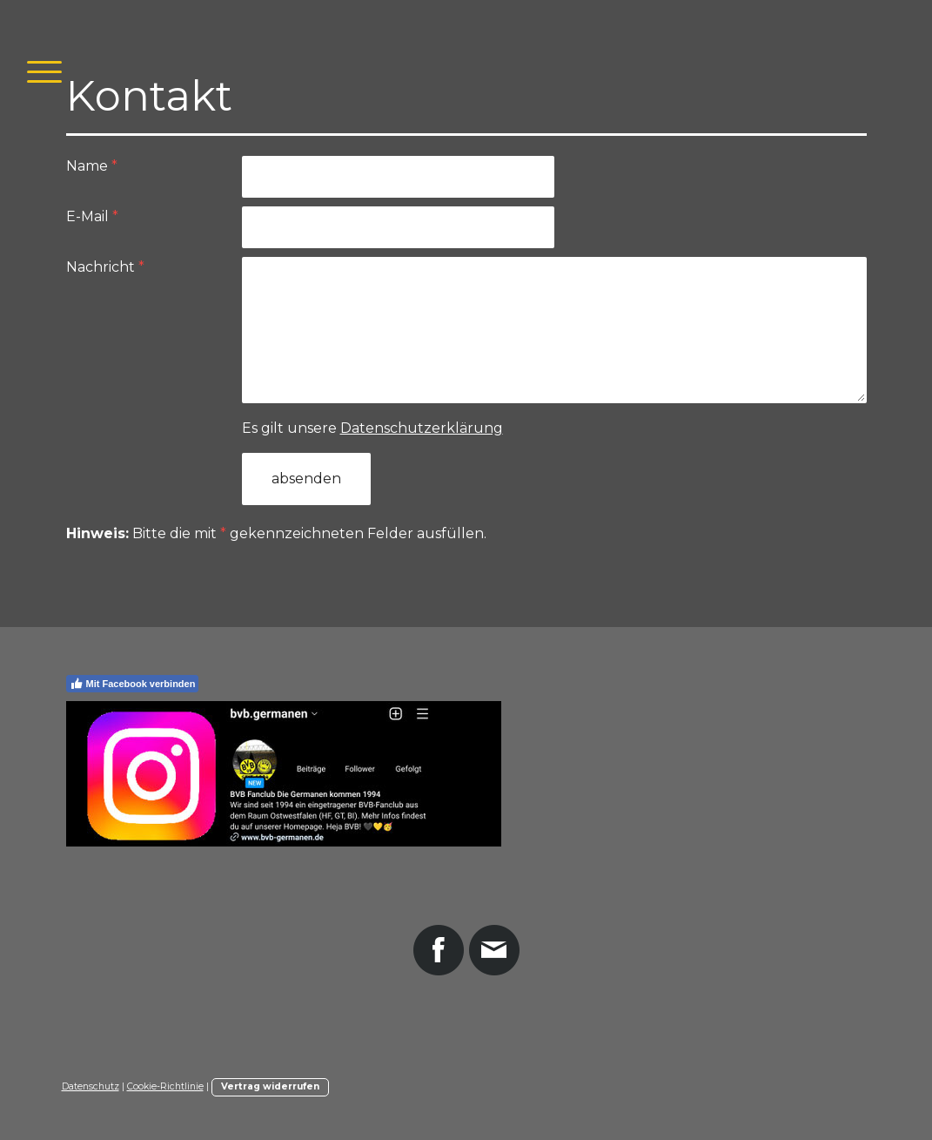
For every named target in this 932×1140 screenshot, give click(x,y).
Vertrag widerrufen (270, 1086)
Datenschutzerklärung (421, 428)
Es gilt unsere (372, 428)
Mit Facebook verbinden (133, 684)
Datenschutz (90, 1086)
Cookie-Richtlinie (165, 1086)
